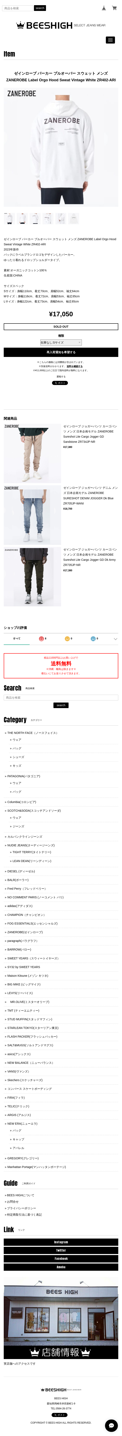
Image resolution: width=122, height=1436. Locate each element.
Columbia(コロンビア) (21, 802)
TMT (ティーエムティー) (23, 1010)
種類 (61, 335)
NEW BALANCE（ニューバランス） (31, 1062)
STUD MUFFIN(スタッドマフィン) (29, 1019)
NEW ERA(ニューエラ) (22, 1123)
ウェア (17, 739)
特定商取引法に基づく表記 (24, 1214)
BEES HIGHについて (20, 1195)
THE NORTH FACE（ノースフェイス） (33, 733)
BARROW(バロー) (19, 949)
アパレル (18, 1148)
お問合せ (13, 1201)
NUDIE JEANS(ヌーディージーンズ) (31, 845)
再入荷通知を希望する (61, 352)
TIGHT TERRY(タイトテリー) (32, 852)
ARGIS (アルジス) (19, 1115)
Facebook (61, 1258)
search (40, 8)
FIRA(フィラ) (16, 1097)
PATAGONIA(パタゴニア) (23, 776)
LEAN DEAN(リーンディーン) (32, 861)
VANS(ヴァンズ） (19, 1071)
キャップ (18, 1139)
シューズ (18, 757)
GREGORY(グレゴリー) (23, 1158)
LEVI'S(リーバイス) (20, 993)
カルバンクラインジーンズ (24, 836)
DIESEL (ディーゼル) (21, 871)
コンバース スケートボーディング (29, 1088)
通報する (61, 376)
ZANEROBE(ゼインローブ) (25, 932)
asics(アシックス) (18, 1054)
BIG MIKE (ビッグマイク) (23, 984)
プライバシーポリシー (21, 1208)
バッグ (17, 748)
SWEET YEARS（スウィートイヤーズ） (33, 958)
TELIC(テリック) (18, 1106)
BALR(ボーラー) (18, 880)
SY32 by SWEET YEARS (23, 967)
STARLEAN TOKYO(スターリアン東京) (33, 1028)
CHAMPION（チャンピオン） (26, 914)
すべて (17, 638)
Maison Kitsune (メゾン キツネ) (27, 975)
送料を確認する (75, 366)
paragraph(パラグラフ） (23, 940)
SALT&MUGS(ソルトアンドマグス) (30, 1045)
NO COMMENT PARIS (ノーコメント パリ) (35, 897)
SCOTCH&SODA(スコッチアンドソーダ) (34, 810)
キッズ (17, 765)
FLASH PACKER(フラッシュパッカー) (32, 1036)
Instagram (61, 1242)
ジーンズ (18, 826)
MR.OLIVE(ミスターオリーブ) (28, 1002)
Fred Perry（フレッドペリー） (27, 888)
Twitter (61, 1250)
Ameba (61, 1267)
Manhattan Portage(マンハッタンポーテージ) (36, 1167)
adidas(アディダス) (20, 906)
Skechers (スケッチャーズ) (25, 1080)
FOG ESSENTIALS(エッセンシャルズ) (32, 923)
